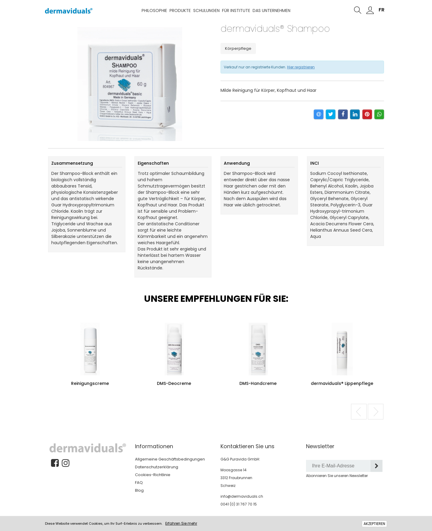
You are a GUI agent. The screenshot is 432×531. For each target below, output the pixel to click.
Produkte (180, 11)
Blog (139, 490)
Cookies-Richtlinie (152, 475)
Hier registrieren (301, 67)
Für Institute (236, 11)
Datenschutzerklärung (156, 467)
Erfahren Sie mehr (181, 523)
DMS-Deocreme (174, 383)
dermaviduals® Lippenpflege (342, 383)
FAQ (139, 482)
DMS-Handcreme (258, 383)
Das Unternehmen (271, 11)
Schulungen (206, 11)
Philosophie (154, 11)
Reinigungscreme (90, 383)
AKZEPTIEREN (374, 523)
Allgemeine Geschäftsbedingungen (170, 459)
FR (382, 10)
